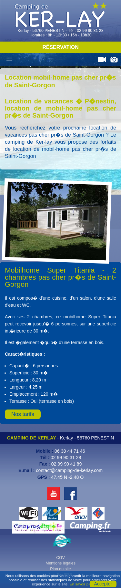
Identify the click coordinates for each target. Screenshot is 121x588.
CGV (60, 557)
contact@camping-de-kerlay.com (69, 470)
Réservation (60, 47)
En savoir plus (81, 584)
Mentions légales (60, 563)
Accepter (103, 583)
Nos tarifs (22, 414)
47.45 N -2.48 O (67, 477)
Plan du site (60, 569)
